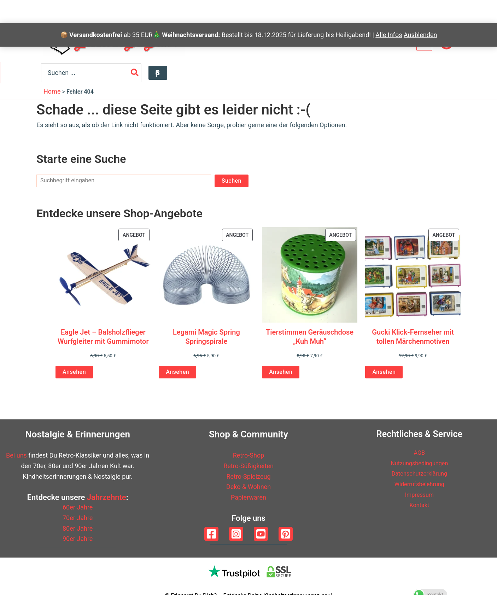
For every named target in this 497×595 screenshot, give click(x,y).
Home (51, 91)
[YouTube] (261, 534)
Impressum (419, 494)
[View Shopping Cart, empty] (424, 43)
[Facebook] (211, 534)
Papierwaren (248, 497)
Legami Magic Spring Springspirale (206, 336)
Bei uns (16, 455)
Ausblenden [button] (420, 11)
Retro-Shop (248, 455)
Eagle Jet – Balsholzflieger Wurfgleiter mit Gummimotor (103, 336)
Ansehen (74, 372)
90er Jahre (78, 538)
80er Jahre (78, 528)
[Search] (421, 73)
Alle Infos (388, 11)
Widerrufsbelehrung (419, 484)
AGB (419, 452)
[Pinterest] (286, 534)
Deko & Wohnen (248, 486)
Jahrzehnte (106, 497)
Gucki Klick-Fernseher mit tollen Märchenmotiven (413, 336)
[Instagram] (236, 534)
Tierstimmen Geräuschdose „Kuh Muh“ (309, 336)
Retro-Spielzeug (248, 476)
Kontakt (419, 504)
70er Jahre (78, 518)
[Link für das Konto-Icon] (446, 43)
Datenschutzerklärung (419, 473)
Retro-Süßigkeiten (248, 466)
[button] (444, 73)
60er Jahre (78, 507)
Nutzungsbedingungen (419, 463)
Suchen (231, 180)
